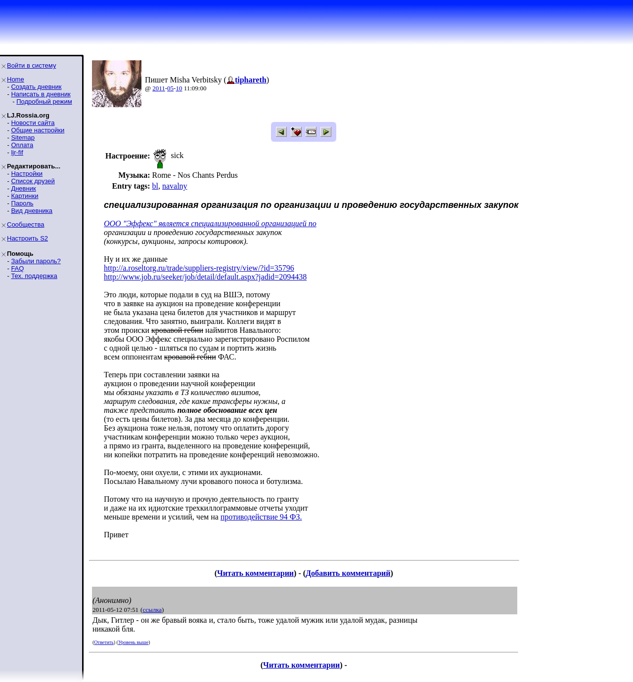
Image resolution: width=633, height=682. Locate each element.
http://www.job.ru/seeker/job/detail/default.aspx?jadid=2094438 (205, 277)
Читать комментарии (255, 573)
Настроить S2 (27, 238)
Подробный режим (44, 101)
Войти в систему (31, 65)
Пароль (22, 203)
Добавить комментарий (348, 573)
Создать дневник (36, 86)
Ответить (103, 642)
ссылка (152, 609)
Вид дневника (31, 210)
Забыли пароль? (35, 261)
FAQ (17, 268)
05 (170, 88)
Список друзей (32, 181)
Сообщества (26, 224)
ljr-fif (17, 152)
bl (155, 186)
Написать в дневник (40, 94)
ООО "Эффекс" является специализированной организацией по (210, 223)
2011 (158, 88)
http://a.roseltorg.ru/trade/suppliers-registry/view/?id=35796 (199, 268)
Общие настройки (37, 130)
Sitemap (23, 137)
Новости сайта (32, 122)
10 (179, 88)
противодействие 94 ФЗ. (261, 517)
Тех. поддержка (34, 276)
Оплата (22, 145)
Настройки (27, 173)
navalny (174, 186)
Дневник (23, 188)
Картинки (24, 196)
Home (15, 79)
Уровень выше (133, 642)
